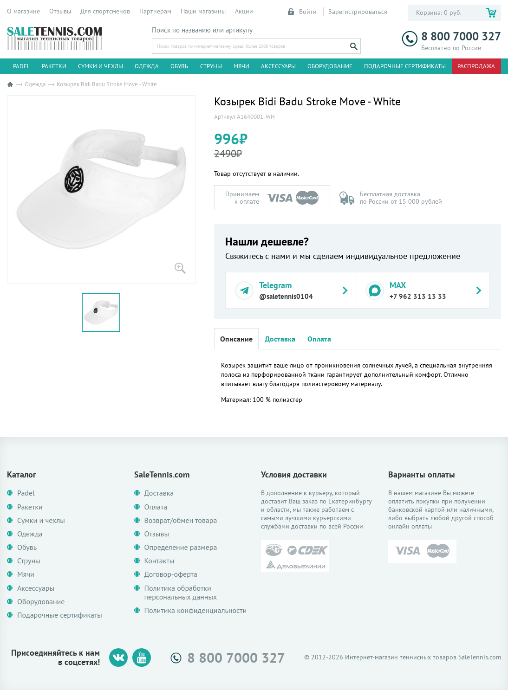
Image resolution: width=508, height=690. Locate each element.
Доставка (280, 338)
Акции (244, 11)
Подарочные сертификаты (405, 66)
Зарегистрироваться (357, 11)
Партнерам (155, 11)
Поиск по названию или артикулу (202, 30)
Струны (211, 66)
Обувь (179, 66)
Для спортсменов (105, 11)
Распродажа (476, 66)
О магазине (23, 11)
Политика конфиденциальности (195, 610)
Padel (21, 66)
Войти (303, 11)
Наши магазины (203, 11)
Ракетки (54, 66)
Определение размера (180, 547)
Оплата (319, 338)
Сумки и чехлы (100, 66)
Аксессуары (278, 66)
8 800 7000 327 (451, 36)
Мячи (241, 66)
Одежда (147, 66)
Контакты (159, 560)
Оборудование (329, 66)
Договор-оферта (170, 574)
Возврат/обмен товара (180, 520)
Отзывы (60, 11)
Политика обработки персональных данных (180, 592)
